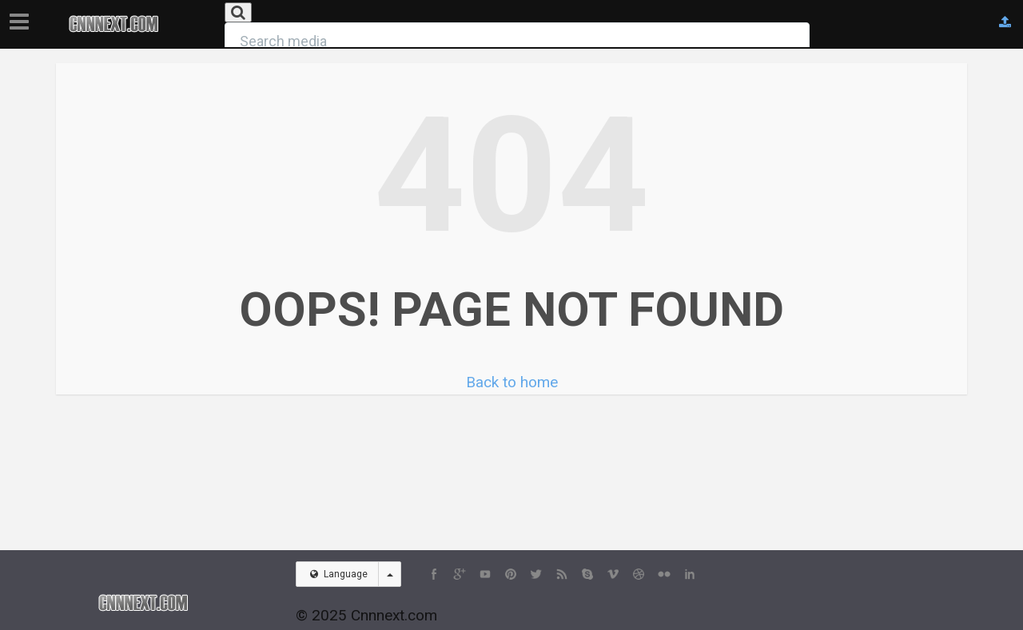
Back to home (512, 382)
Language (338, 574)
